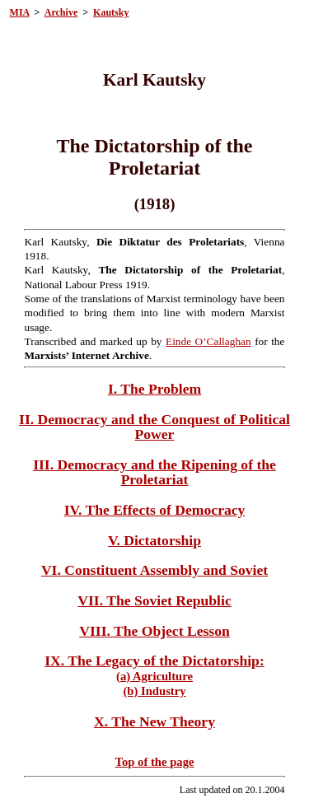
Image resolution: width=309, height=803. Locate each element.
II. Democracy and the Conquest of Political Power (154, 426)
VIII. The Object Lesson (154, 631)
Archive (60, 12)
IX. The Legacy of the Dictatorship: (154, 660)
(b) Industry (154, 691)
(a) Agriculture (154, 676)
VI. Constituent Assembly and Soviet (154, 570)
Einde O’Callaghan (208, 341)
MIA (20, 12)
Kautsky (111, 12)
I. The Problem (154, 388)
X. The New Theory (154, 721)
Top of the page (154, 761)
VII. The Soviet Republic (154, 600)
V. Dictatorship (154, 540)
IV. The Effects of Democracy (155, 510)
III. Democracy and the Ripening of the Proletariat (154, 472)
